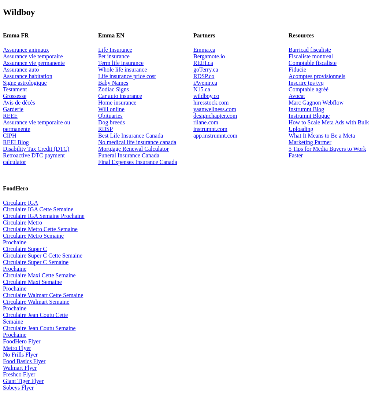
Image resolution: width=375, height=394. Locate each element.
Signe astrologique (25, 83)
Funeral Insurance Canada (128, 155)
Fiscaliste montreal (311, 56)
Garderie (13, 109)
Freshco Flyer (19, 374)
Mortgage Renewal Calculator (133, 149)
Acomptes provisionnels (317, 76)
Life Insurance (115, 50)
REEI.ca (203, 63)
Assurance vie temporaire (33, 56)
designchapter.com (215, 116)
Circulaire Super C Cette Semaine (42, 255)
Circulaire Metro (22, 222)
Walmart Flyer (20, 368)
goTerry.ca (205, 69)
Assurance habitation (27, 76)
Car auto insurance (120, 96)
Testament (15, 89)
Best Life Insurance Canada (130, 135)
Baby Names (113, 83)
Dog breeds (111, 122)
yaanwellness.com (214, 109)
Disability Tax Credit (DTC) (36, 149)
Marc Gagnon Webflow (316, 102)
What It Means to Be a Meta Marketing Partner (322, 138)
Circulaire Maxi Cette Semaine (39, 275)
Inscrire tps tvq (306, 83)
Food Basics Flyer (24, 361)
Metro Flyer (17, 348)
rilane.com (205, 122)
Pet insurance (114, 56)
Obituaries (110, 116)
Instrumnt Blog (306, 109)
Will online (111, 109)
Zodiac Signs (113, 89)
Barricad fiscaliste (310, 50)
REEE (10, 116)
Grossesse (14, 96)
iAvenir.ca (205, 83)
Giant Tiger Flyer (23, 381)
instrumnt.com (210, 129)
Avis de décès (19, 102)
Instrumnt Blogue (309, 116)
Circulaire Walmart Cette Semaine (43, 295)
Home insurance (117, 102)
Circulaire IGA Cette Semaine (38, 209)
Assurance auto (21, 69)
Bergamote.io (209, 56)
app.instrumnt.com (215, 135)
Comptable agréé (308, 89)
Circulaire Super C (25, 249)
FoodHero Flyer (22, 341)
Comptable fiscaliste (313, 63)
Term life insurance (121, 63)
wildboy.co (206, 96)
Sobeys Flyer (18, 387)
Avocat (297, 96)
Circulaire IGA (20, 203)
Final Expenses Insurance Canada (137, 162)
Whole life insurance (122, 69)
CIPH (9, 135)
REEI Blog (16, 142)
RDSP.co (203, 76)
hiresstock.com (211, 102)
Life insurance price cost (127, 76)
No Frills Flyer (20, 354)
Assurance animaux (26, 50)
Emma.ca (204, 50)
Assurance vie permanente (34, 63)
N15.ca (201, 89)
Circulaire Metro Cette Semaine (40, 229)
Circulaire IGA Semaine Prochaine (44, 216)
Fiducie (297, 69)
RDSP (105, 129)
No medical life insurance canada (137, 142)
